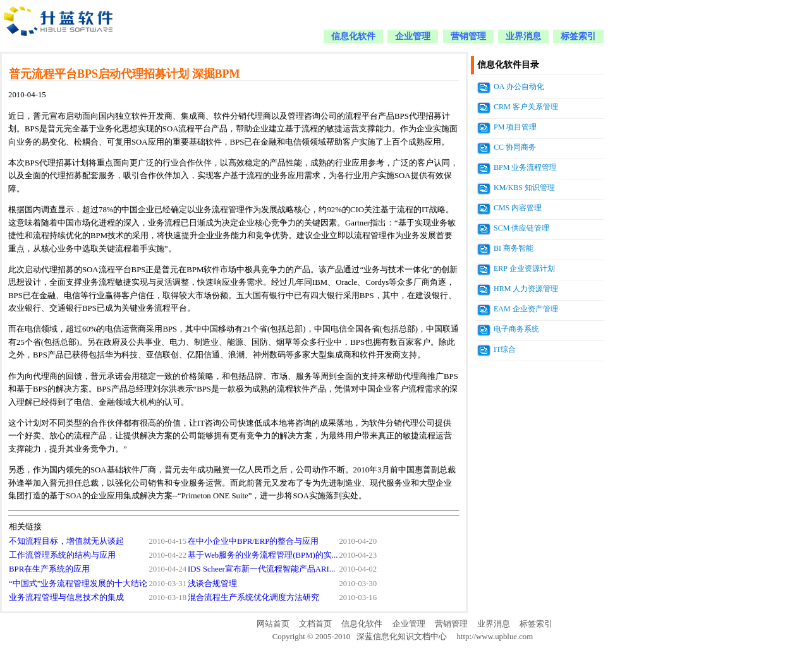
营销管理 (468, 36)
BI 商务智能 (513, 248)
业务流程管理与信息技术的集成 (66, 597)
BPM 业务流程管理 (525, 167)
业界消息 (523, 36)
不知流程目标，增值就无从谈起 (66, 541)
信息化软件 (353, 36)
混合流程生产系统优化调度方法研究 (253, 597)
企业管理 (412, 36)
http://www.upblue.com (494, 636)
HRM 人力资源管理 (526, 288)
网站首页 (273, 624)
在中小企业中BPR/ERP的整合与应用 (253, 541)
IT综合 (505, 349)
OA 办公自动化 (519, 86)
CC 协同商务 (515, 147)
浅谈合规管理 (212, 583)
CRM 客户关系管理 (526, 106)
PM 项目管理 (515, 127)
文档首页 (315, 624)
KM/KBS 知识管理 (524, 187)
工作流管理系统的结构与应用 (62, 555)
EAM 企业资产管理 (526, 308)
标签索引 (578, 36)
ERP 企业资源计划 (524, 268)
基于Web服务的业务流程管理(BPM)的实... (263, 555)
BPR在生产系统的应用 (49, 569)
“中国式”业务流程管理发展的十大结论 (78, 583)
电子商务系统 (516, 329)
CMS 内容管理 (518, 207)
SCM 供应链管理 (521, 228)
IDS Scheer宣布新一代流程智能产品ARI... (261, 569)
